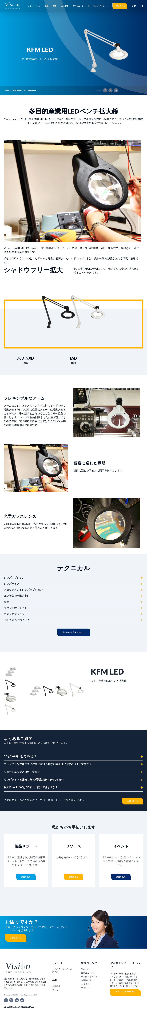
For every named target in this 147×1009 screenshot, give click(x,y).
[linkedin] (17, 1000)
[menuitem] (134, 6)
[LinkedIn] (115, 91)
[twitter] (11, 1000)
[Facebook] (104, 91)
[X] (110, 91)
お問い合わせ (15, 938)
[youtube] (22, 1000)
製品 (7, 90)
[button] (141, 6)
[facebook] (6, 1000)
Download (73, 632)
